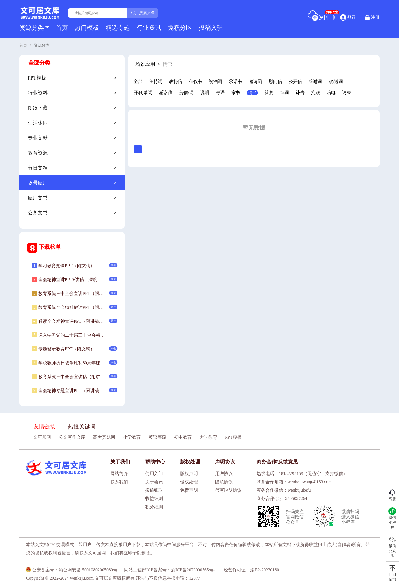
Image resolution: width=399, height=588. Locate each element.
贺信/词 (186, 92)
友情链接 (44, 426)
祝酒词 (215, 81)
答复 (269, 92)
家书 (235, 92)
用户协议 (224, 473)
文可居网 (42, 437)
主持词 (155, 81)
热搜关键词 (82, 426)
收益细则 (154, 498)
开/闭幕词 (143, 92)
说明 (204, 92)
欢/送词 (336, 81)
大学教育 (208, 437)
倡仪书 (195, 81)
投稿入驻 (211, 27)
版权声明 (189, 473)
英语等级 (157, 437)
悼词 (284, 92)
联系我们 (119, 482)
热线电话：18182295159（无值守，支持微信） (302, 473)
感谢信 (165, 92)
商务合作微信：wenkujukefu (284, 490)
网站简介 (119, 473)
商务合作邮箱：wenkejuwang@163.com (294, 482)
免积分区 (180, 27)
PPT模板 (233, 437)
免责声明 (189, 490)
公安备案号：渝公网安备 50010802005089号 (71, 569)
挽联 (315, 92)
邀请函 (255, 81)
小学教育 (132, 437)
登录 (348, 17)
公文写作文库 (72, 437)
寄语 (220, 92)
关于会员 (154, 482)
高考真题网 (104, 437)
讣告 (300, 92)
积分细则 (154, 506)
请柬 (346, 92)
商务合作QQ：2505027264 (282, 498)
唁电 (331, 92)
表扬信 (175, 81)
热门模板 (87, 27)
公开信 (295, 81)
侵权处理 (189, 482)
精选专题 (118, 27)
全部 (138, 81)
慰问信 (275, 81)
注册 (372, 17)
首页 (62, 27)
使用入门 (154, 473)
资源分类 (34, 27)
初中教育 (183, 437)
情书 (252, 93)
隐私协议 (224, 482)
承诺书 (235, 81)
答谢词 (315, 81)
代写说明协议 (228, 490)
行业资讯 (149, 27)
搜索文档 (143, 13)
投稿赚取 (154, 490)
